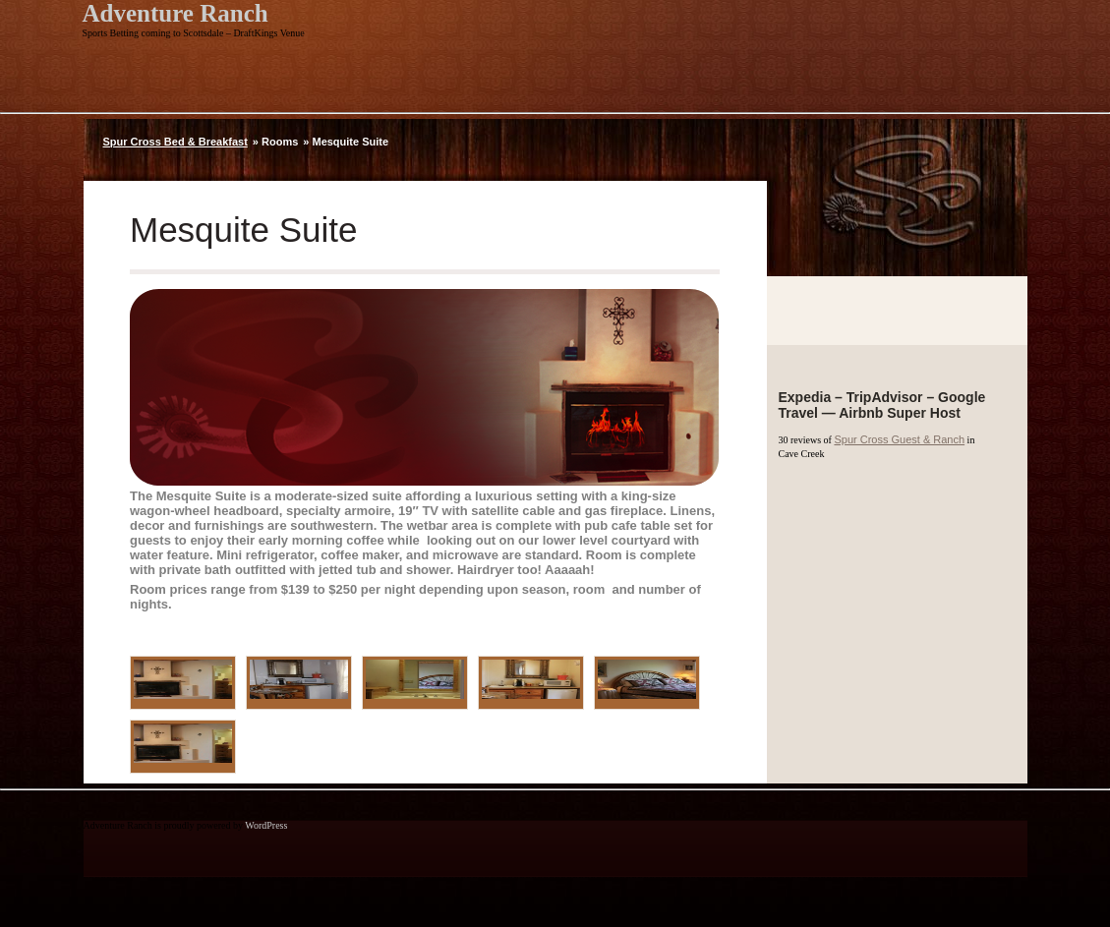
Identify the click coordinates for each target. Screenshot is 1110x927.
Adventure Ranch (175, 13)
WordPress (266, 825)
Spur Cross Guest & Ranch (899, 439)
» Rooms (275, 141)
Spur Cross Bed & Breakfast (175, 141)
